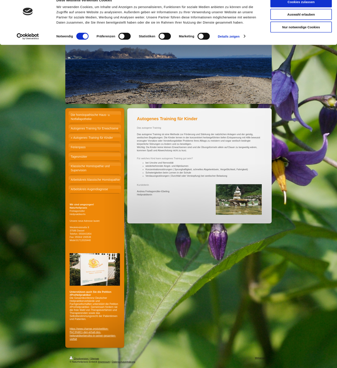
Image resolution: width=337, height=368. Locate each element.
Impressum (104, 361)
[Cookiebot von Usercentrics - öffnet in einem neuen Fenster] (28, 45)
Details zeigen (228, 45)
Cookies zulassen (301, 10)
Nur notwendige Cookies (301, 36)
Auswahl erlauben (301, 23)
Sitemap (94, 358)
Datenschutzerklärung (123, 361)
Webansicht (261, 358)
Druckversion (79, 358)
